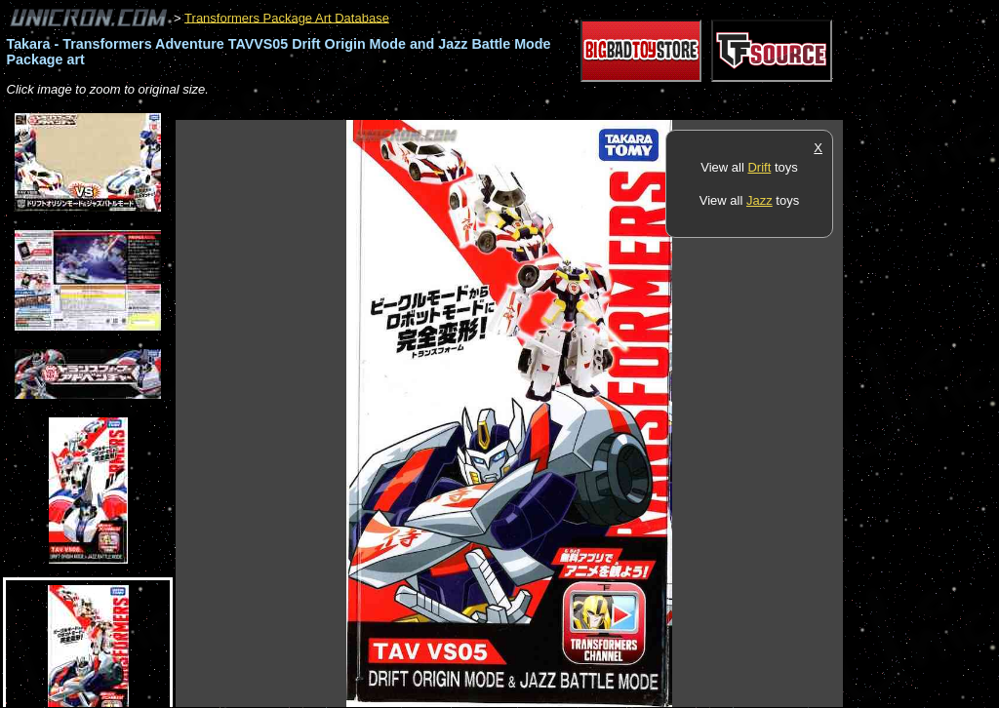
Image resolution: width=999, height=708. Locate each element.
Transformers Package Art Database (286, 17)
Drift (759, 167)
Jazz (759, 200)
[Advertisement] (531, 109)
